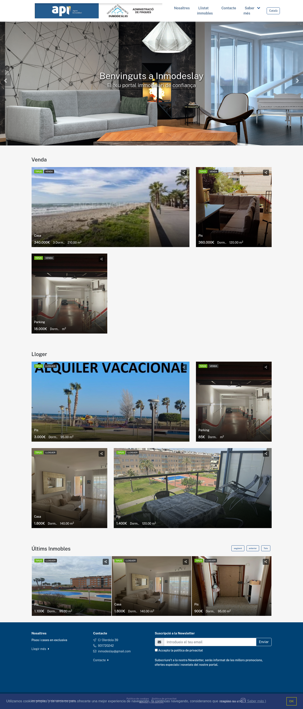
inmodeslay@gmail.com (114, 651)
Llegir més (40, 649)
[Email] (210, 642)
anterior (253, 548)
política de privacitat (188, 650)
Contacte (101, 660)
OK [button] (291, 701)
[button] (5, 80)
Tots (266, 548)
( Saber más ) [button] (255, 701)
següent (238, 548)
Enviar (264, 642)
